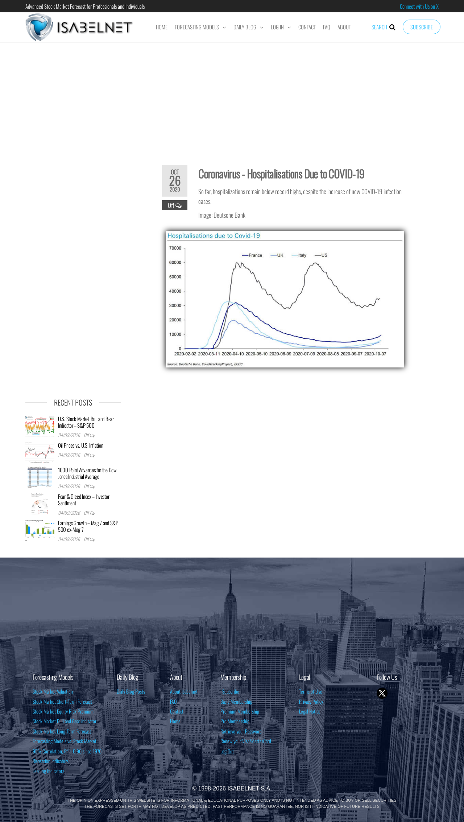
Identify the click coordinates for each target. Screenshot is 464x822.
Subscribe (421, 27)
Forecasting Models (197, 27)
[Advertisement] (232, 98)
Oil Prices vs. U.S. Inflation (80, 445)
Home (161, 27)
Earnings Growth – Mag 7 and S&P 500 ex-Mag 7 (88, 526)
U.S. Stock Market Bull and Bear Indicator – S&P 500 (86, 422)
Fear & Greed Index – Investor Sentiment (83, 499)
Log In (277, 27)
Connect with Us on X (419, 6)
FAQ (326, 27)
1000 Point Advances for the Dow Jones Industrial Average (87, 473)
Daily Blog (244, 27)
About (344, 27)
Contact (307, 27)
